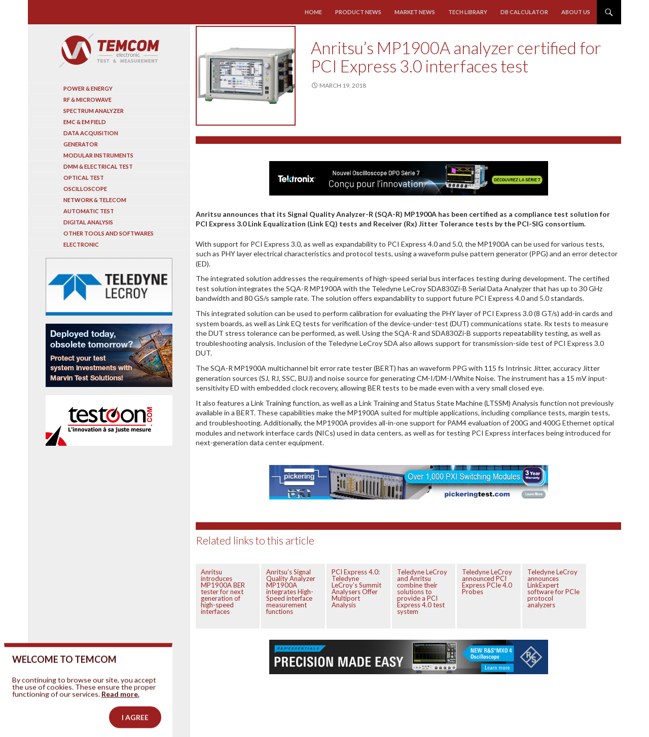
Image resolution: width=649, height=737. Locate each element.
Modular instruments (98, 155)
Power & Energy (88, 88)
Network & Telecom (94, 200)
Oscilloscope (85, 188)
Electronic (81, 244)
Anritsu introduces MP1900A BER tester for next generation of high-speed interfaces (223, 591)
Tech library (467, 12)
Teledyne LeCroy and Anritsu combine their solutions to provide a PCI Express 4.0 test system (422, 591)
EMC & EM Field (84, 122)
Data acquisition (90, 133)
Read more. (120, 709)
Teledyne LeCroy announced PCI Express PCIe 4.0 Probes (487, 582)
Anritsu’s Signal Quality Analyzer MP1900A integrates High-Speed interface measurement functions (290, 591)
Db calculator (524, 12)
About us (575, 12)
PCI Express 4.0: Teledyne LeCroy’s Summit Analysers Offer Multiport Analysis (356, 588)
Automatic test (88, 211)
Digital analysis (88, 222)
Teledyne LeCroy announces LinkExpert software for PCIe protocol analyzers (553, 588)
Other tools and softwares (108, 233)
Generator (80, 144)
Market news (414, 12)
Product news (358, 12)
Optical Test (83, 177)
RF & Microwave (87, 99)
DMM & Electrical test (98, 166)
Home (313, 12)
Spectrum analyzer (93, 110)
